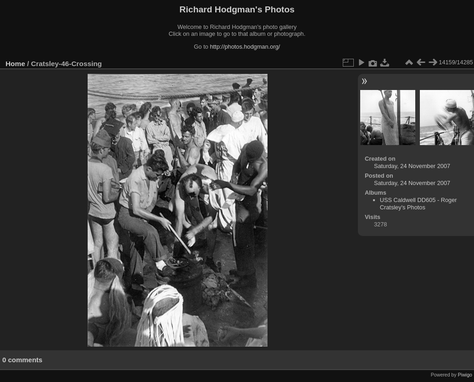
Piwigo (465, 374)
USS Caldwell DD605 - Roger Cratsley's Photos (418, 204)
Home (15, 63)
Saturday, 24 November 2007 (412, 166)
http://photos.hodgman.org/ (245, 46)
